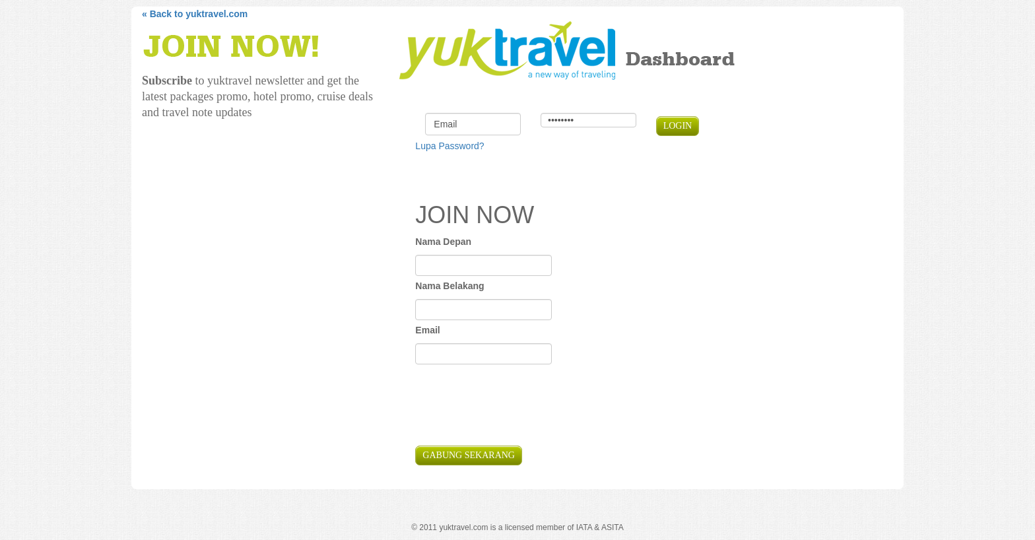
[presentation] (515, 406)
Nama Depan (443, 241)
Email (427, 330)
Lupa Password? (449, 146)
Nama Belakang (449, 286)
